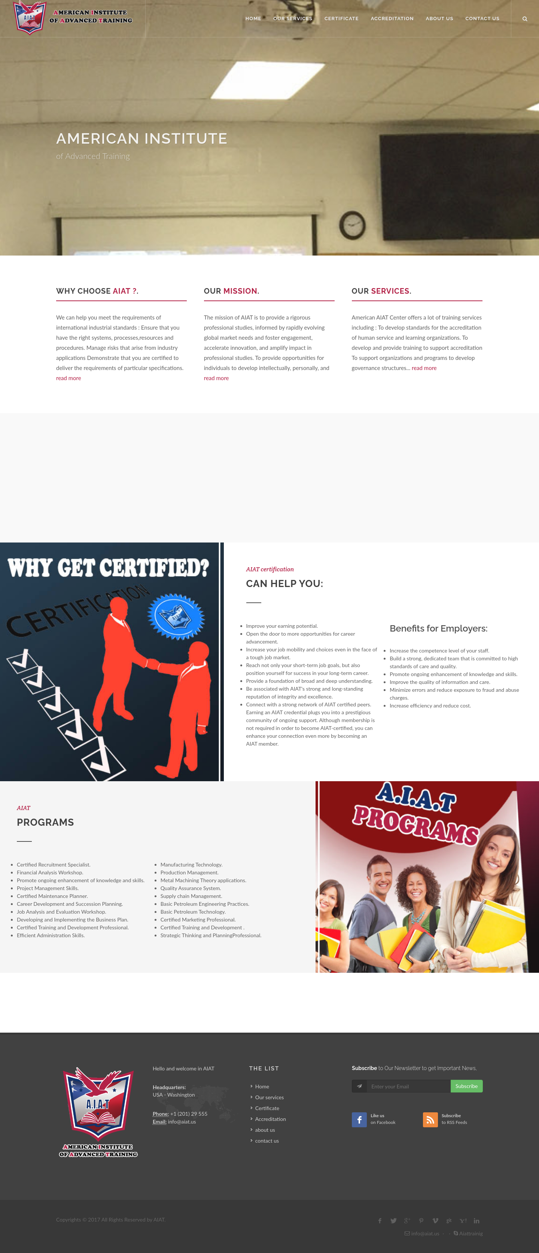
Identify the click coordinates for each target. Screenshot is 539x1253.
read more (68, 378)
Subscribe (467, 1086)
